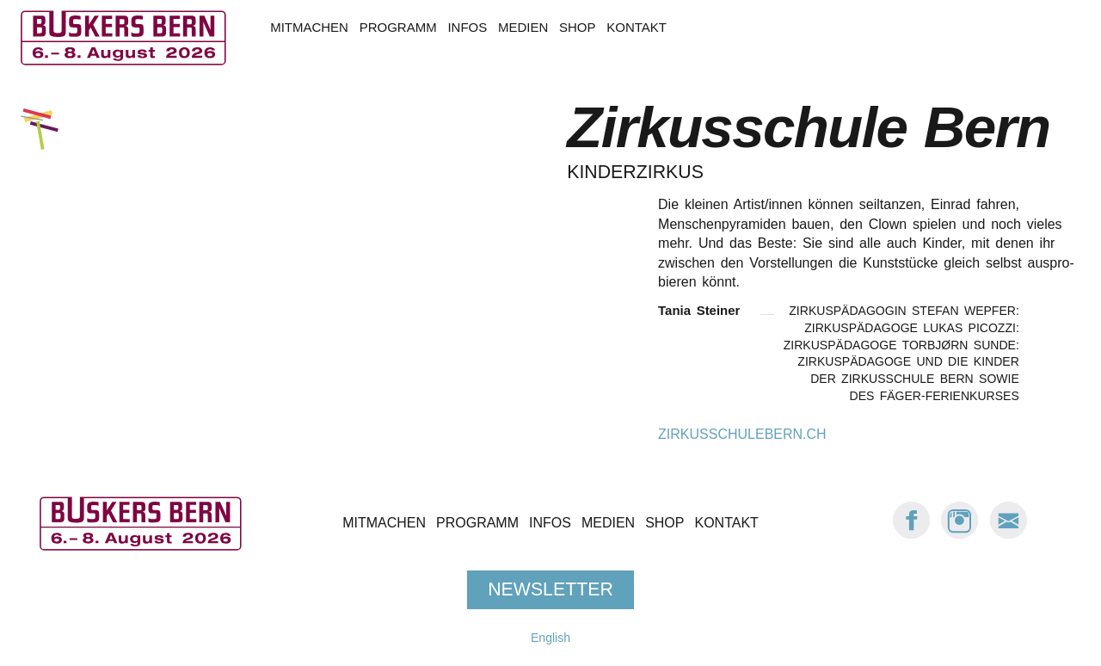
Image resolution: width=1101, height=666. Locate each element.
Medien (523, 27)
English (550, 637)
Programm (398, 27)
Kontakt (636, 27)
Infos (467, 27)
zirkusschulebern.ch (742, 434)
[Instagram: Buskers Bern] (960, 534)
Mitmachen (309, 27)
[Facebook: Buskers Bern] (912, 534)
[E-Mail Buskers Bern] (1008, 534)
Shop (577, 27)
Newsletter (550, 589)
